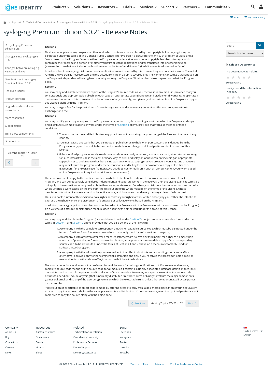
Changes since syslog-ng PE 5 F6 (21, 58)
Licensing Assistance (84, 352)
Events (39, 342)
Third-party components (19, 133)
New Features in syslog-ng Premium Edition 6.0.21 (20, 81)
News (8, 352)
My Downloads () (256, 17)
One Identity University (86, 337)
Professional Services (85, 342)
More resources (14, 118)
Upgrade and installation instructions (20, 108)
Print (236, 17)
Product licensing (15, 98)
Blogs (39, 352)
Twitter (123, 342)
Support (16, 22)
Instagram (125, 337)
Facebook (125, 332)
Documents (42, 337)
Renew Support (81, 347)
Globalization (13, 125)
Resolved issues (15, 91)
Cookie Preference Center (186, 364)
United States (253, 331)
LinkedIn (124, 347)
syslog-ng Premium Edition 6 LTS (18, 47)
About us (12, 141)
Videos (40, 347)
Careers (9, 347)
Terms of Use (139, 364)
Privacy (159, 364)
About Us (10, 332)
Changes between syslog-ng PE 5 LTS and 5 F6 (22, 69)
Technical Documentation (40, 22)
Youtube (124, 352)
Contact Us (11, 342)
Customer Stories (45, 332)
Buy (7, 337)
